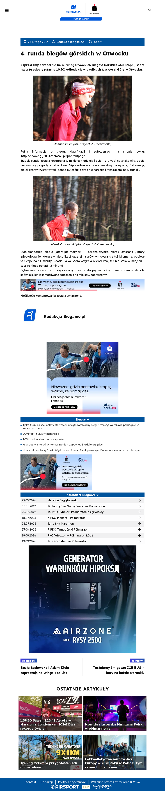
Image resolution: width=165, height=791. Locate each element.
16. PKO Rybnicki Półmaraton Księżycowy (75, 512)
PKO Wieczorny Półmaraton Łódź (70, 535)
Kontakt (30, 782)
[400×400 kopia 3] (82, 377)
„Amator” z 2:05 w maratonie (41, 433)
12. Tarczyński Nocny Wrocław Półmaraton (76, 506)
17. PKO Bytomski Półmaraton (67, 541)
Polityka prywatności (72, 782)
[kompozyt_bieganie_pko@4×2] (82, 10)
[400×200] (56, 472)
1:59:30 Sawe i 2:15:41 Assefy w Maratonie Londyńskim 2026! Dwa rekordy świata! (47, 724)
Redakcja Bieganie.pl (70, 42)
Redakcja (47, 782)
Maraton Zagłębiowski (62, 500)
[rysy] (82, 599)
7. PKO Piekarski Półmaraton (66, 518)
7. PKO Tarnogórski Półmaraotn (68, 529)
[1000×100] (82, 285)
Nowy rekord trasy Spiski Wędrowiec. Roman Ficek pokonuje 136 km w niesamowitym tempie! (82, 450)
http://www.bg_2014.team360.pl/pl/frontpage (53, 156)
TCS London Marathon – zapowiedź (45, 439)
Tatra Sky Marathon (60, 523)
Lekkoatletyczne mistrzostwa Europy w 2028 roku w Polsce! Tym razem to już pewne (113, 763)
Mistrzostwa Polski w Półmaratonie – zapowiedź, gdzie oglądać (63, 444)
